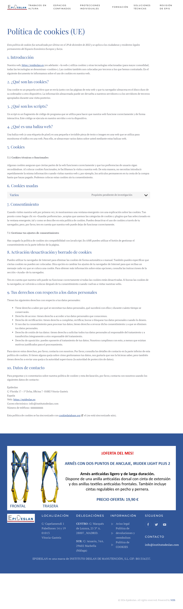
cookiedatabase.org (69, 415)
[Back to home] (17, 7)
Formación (120, 7)
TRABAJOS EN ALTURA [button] (37, 7)
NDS (172, 600)
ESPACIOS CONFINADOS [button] (62, 7)
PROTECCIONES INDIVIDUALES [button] (90, 7)
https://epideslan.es (33, 65)
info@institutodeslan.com (162, 545)
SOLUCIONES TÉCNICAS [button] (142, 7)
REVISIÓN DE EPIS (166, 7)
